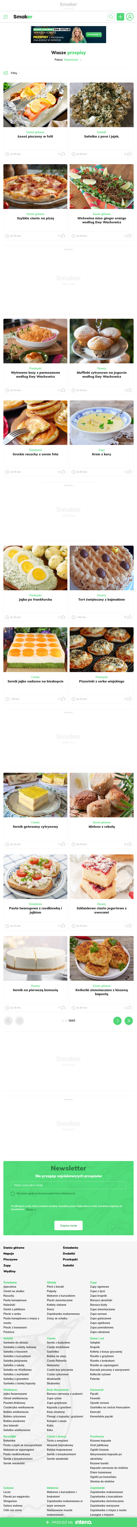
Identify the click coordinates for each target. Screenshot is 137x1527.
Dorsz (50, 1297)
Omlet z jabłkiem (14, 1297)
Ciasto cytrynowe (58, 1362)
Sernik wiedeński (14, 1451)
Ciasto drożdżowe (58, 1335)
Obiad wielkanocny (15, 1386)
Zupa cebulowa (100, 1320)
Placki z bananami (15, 1315)
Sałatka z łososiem (15, 1339)
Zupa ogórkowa (100, 1311)
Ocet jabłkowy (99, 1433)
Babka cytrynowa (14, 1404)
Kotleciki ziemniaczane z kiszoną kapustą (101, 992)
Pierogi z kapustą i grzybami (65, 1404)
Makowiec (53, 1353)
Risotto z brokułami (102, 1348)
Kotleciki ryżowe (100, 1362)
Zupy (101, 450)
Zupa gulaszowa (100, 1306)
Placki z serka (12, 1301)
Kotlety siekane (56, 1292)
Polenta (95, 1366)
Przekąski (35, 368)
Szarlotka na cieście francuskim (110, 1395)
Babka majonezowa (59, 1437)
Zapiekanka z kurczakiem (106, 1484)
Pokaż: (69, 59)
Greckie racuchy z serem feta (35, 454)
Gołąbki (95, 1330)
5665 (71, 1020)
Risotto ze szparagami (104, 1353)
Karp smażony (56, 1400)
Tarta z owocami (57, 1428)
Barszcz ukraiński (101, 1288)
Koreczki (95, 1400)
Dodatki (9, 1253)
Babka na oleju (56, 1344)
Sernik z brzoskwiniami (18, 1446)
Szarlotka (53, 1339)
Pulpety (51, 1279)
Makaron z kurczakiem (61, 1283)
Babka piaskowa (14, 1409)
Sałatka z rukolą (13, 1353)
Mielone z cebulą (102, 826)
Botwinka (9, 1428)
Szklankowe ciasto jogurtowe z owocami (102, 910)
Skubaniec (53, 1371)
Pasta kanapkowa (15, 1288)
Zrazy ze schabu (57, 1306)
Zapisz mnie (68, 1225)
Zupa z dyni (97, 1279)
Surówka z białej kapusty (19, 1371)
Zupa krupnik (98, 1283)
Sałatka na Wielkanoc (17, 1357)
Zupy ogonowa (99, 1274)
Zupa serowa (98, 1301)
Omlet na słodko (13, 1279)
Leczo (7, 1480)
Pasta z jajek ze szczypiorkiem (22, 1433)
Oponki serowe (99, 1390)
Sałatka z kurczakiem (17, 1344)
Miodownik (54, 1366)
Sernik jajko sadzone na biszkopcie (35, 681)
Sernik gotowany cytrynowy (35, 826)
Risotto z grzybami (102, 1344)
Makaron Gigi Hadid (59, 1516)
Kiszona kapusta (100, 1428)
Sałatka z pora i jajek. (101, 136)
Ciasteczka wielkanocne (18, 1395)
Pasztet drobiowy (14, 1390)
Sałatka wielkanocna (16, 1418)
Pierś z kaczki (55, 1274)
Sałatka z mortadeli (16, 1362)
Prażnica (8, 1320)
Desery (101, 368)
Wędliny (96, 1259)
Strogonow (10, 1489)
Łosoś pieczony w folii (35, 136)
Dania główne (35, 132)
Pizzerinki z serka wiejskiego (101, 681)
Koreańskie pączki (101, 1404)
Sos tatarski (10, 1413)
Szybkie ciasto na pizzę (35, 218)
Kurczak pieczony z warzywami (110, 1357)
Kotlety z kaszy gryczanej (106, 1339)
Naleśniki (9, 1292)
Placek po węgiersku (16, 1484)
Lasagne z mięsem (102, 1502)
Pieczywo (54, 1253)
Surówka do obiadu (15, 1330)
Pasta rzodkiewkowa (16, 1442)
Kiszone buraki (99, 1451)
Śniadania (35, 450)
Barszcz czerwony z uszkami (65, 1381)
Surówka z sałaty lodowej (19, 1335)
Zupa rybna (54, 1386)
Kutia (50, 1413)
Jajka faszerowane (15, 1381)
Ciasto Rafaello (56, 1348)
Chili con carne (12, 1498)
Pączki (94, 1381)
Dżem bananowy (101, 1460)
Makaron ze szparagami (18, 1437)
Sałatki (101, 132)
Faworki (95, 1386)
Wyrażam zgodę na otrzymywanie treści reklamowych (43, 1193)
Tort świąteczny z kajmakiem (101, 599)
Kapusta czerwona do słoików (109, 1455)
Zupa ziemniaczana (102, 1297)
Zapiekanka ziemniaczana (107, 1489)
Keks (50, 1418)
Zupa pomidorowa (101, 1315)
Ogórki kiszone (99, 1437)
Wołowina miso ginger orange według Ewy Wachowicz (101, 220)
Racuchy (8, 1283)
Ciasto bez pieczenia (60, 1357)
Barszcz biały (98, 1292)
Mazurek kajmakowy (60, 1433)
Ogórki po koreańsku (103, 1465)
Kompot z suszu (56, 1409)
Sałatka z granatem (16, 1366)
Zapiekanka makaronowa (63, 1301)
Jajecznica (9, 1274)
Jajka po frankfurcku (35, 599)
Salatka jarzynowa (15, 1348)
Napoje (95, 1247)
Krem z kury (101, 454)
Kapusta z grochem (59, 1395)
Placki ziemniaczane (60, 1288)
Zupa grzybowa (57, 1390)
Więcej (29, 1209)
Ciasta (35, 677)
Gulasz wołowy (13, 1493)
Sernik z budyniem (58, 1330)
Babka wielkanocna (16, 1400)
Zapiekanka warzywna (104, 1493)
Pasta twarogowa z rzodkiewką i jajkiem (35, 910)
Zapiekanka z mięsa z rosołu (108, 1498)
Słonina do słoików (102, 1469)
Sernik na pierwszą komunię (35, 990)
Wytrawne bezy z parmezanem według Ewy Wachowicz (35, 374)
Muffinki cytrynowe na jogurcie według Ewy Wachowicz (102, 374)
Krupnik (95, 1335)
